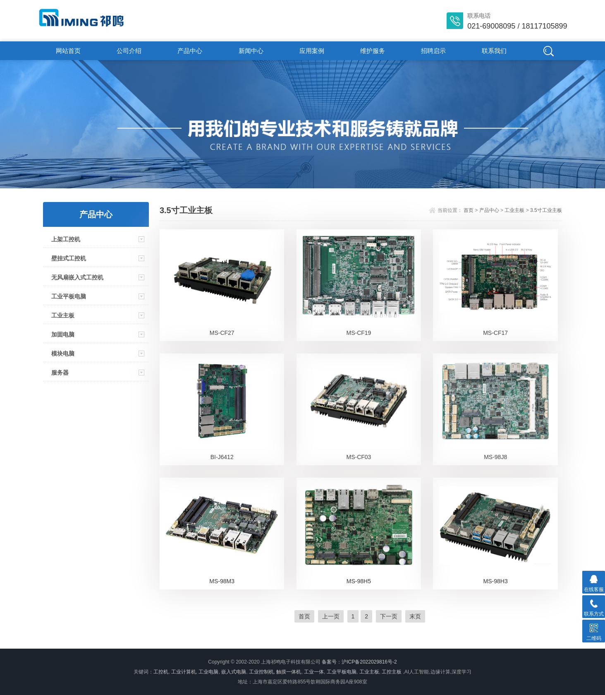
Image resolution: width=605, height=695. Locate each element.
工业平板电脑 (68, 296)
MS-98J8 (495, 457)
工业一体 (314, 672)
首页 (468, 210)
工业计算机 (183, 672)
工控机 (160, 672)
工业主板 (62, 315)
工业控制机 (261, 672)
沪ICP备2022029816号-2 (369, 662)
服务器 (60, 372)
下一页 (388, 616)
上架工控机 (65, 239)
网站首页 (68, 50)
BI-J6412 (222, 457)
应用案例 (311, 50)
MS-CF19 (358, 332)
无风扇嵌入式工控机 (77, 277)
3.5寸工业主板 (546, 210)
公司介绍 (129, 50)
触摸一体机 (288, 672)
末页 (415, 616)
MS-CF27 (222, 332)
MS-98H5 (359, 581)
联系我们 (494, 50)
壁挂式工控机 (68, 258)
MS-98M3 (221, 581)
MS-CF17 (495, 332)
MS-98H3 (495, 581)
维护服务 (372, 50)
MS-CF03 (358, 457)
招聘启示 (433, 50)
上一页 (331, 616)
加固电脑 (62, 334)
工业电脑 (208, 672)
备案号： (332, 662)
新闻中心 (251, 50)
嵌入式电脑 (233, 672)
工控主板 (392, 672)
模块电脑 (62, 353)
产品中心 (189, 50)
